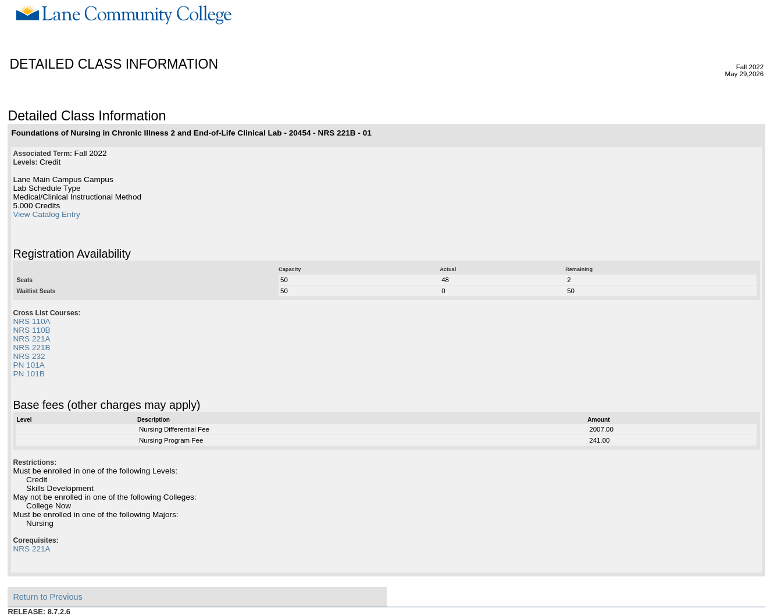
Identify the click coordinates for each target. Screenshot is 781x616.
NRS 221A (31, 338)
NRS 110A (31, 321)
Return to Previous (47, 596)
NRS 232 (29, 356)
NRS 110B (31, 330)
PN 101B (28, 373)
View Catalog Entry (46, 214)
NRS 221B (31, 347)
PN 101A (28, 365)
